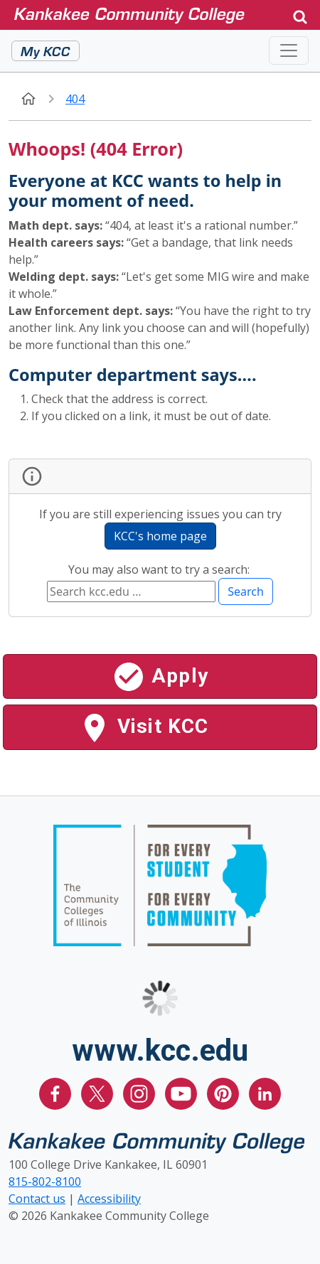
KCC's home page (160, 536)
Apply (160, 677)
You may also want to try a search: (160, 569)
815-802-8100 (45, 1181)
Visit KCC (143, 728)
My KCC (45, 50)
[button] (300, 15)
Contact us (37, 1198)
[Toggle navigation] (289, 50)
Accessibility (109, 1198)
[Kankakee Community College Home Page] (147, 14)
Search (246, 591)
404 (75, 99)
